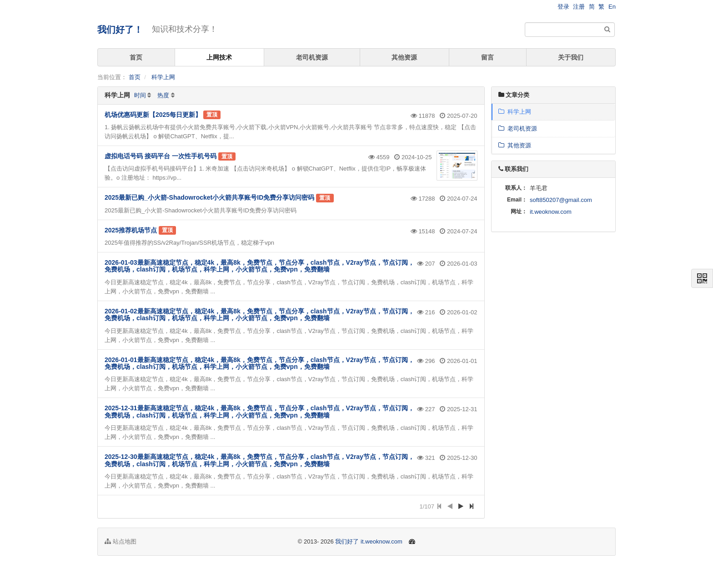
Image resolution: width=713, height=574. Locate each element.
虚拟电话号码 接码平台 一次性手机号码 (160, 156)
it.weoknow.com (551, 211)
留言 (487, 57)
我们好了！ (120, 30)
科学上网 (163, 77)
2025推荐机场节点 (131, 230)
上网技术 (219, 57)
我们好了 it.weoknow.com (368, 541)
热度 (163, 95)
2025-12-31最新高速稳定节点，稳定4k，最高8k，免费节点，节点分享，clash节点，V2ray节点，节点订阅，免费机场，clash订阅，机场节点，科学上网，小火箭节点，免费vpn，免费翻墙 (259, 411)
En (612, 6)
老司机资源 (312, 57)
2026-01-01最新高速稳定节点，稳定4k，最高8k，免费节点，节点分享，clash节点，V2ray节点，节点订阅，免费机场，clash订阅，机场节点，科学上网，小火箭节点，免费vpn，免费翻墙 (259, 363)
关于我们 (570, 57)
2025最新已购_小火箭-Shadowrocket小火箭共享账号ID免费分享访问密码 (209, 197)
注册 (579, 6)
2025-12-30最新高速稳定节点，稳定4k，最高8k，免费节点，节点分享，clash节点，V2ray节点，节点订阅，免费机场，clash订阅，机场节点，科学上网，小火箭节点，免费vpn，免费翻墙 (259, 460)
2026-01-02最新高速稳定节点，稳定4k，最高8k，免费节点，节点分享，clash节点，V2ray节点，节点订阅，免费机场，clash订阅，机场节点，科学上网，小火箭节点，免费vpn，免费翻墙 (259, 314)
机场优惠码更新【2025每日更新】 (153, 114)
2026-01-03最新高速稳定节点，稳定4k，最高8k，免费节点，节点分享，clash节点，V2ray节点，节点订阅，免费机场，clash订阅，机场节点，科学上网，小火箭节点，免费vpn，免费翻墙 (259, 266)
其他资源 (404, 57)
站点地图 (120, 541)
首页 (136, 57)
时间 (140, 95)
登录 (563, 6)
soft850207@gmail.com (561, 199)
